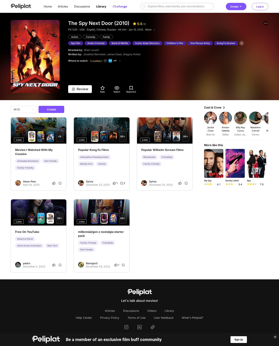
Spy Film (75, 43)
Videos (151, 310)
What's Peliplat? (192, 317)
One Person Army (200, 43)
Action (74, 36)
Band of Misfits (120, 43)
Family (106, 36)
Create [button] (236, 6)
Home (48, 6)
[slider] (210, 184)
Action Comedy (96, 43)
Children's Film (175, 43)
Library (101, 6)
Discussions (82, 6)
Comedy (90, 36)
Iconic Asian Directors (147, 43)
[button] (265, 23)
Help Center (84, 317)
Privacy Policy (109, 317)
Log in (260, 6)
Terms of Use (137, 317)
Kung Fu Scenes (226, 43)
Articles (63, 6)
